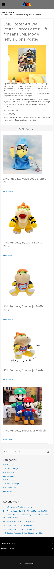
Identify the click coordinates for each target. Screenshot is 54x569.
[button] (3, 4)
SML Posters (9, 12)
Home (2, 12)
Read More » (8, 191)
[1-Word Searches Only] (24, 452)
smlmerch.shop (29, 563)
